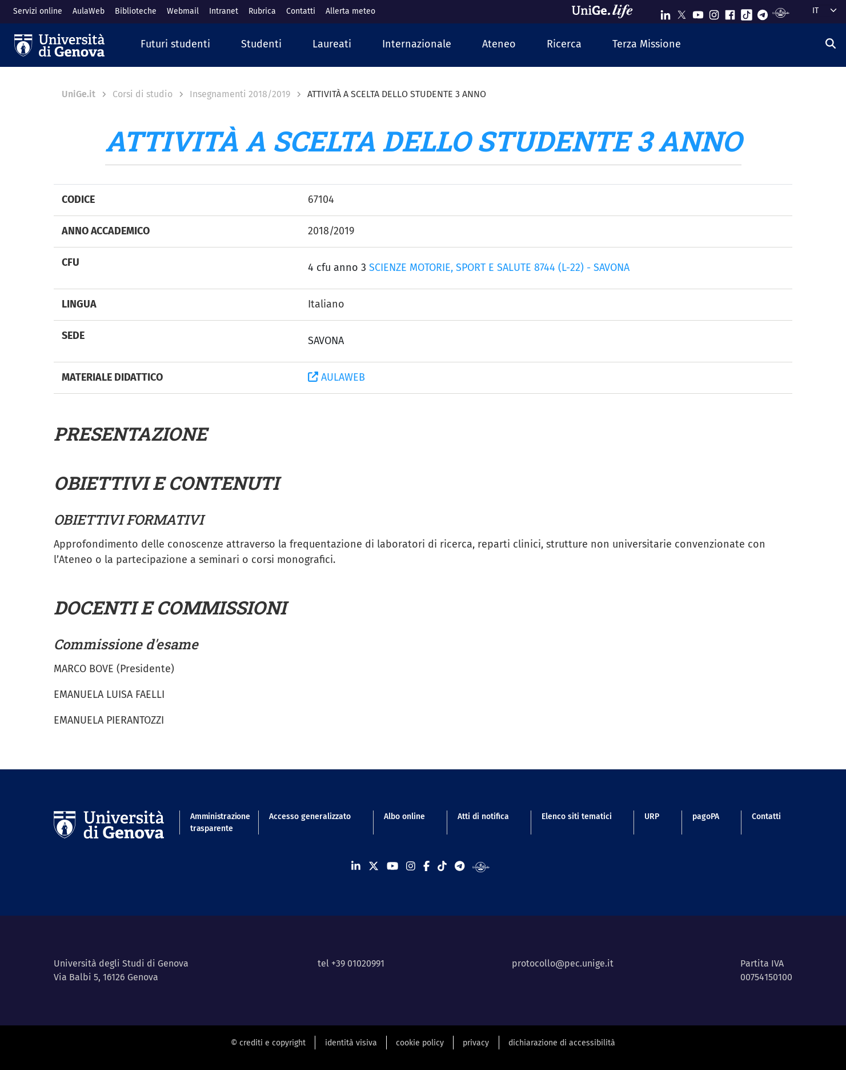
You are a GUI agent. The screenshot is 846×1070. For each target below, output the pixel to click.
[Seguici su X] (681, 12)
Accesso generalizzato (310, 816)
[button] (175, 45)
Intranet (223, 11)
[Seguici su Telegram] (762, 12)
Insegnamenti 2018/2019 (240, 94)
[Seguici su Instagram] (714, 12)
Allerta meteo (350, 11)
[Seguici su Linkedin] (665, 12)
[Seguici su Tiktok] (746, 12)
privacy (476, 1043)
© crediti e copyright (268, 1043)
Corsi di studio (143, 94)
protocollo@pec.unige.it (563, 963)
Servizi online (37, 11)
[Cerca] (830, 43)
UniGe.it (78, 94)
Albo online (404, 816)
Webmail (183, 11)
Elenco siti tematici (577, 816)
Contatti (300, 11)
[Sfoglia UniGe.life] (606, 11)
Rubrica (262, 11)
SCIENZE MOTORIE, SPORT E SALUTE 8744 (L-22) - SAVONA (499, 267)
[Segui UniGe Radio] (780, 12)
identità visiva (351, 1043)
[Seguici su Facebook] (730, 12)
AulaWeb (89, 11)
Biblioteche (136, 11)
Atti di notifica (483, 816)
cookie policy (420, 1043)
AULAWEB (336, 377)
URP (651, 816)
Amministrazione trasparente (213, 822)
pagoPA (705, 816)
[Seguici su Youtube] (698, 12)
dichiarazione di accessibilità (561, 1043)
